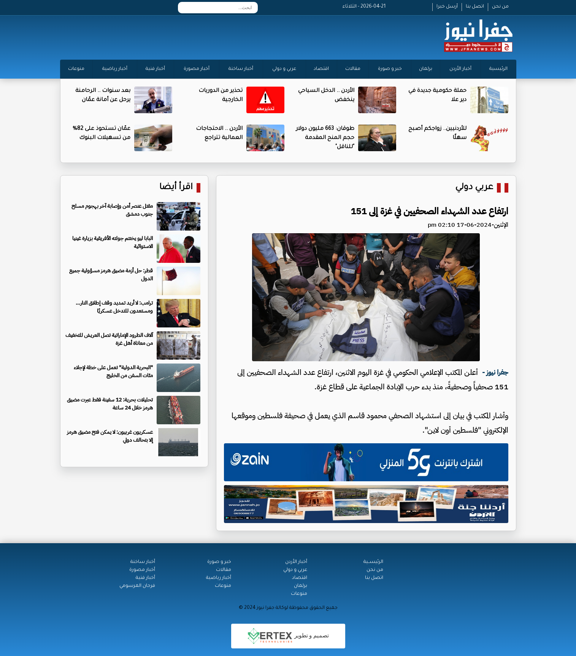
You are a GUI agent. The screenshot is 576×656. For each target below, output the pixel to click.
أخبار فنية (155, 69)
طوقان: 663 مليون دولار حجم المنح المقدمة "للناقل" (325, 138)
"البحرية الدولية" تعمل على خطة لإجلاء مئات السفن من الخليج (113, 371)
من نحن (500, 6)
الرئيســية (373, 562)
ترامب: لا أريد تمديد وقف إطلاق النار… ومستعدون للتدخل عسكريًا (114, 307)
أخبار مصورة (196, 69)
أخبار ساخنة (240, 69)
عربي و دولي (284, 69)
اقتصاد (321, 69)
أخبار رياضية (114, 69)
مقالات (352, 69)
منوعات (76, 69)
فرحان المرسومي (137, 586)
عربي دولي (474, 188)
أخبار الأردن (460, 69)
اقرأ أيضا (176, 188)
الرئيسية (498, 69)
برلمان (425, 69)
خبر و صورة (390, 69)
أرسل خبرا (447, 6)
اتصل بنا (475, 6)
